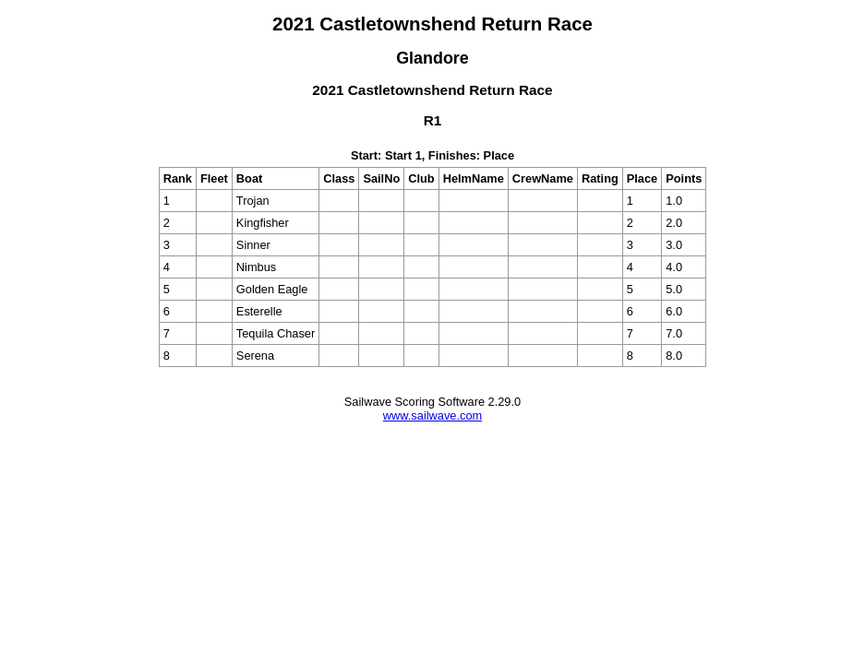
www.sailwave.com (432, 415)
